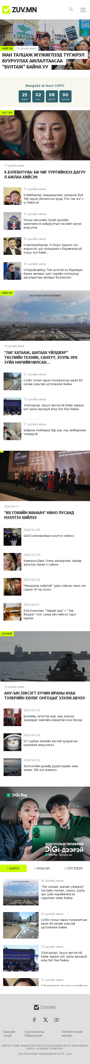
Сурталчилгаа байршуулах (34, 1033)
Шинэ (13, 868)
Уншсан (42, 868)
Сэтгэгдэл (73, 868)
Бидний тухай (9, 1033)
